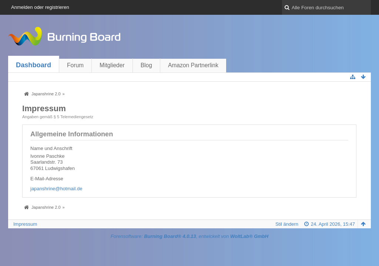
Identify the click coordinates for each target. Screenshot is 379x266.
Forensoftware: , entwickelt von (189, 236)
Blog (146, 65)
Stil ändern (286, 224)
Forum (75, 65)
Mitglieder (112, 65)
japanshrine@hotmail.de (56, 188)
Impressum (25, 224)
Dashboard (33, 65)
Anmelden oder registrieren (40, 7)
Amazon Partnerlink (193, 65)
